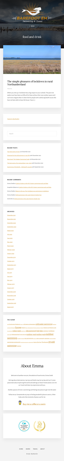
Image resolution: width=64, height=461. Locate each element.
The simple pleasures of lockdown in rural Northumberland (30, 83)
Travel (9, 88)
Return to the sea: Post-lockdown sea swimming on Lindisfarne (32, 191)
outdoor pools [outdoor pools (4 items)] (41, 334)
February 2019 (11, 284)
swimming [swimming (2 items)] (46, 338)
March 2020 (10, 246)
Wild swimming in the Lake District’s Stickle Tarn (29, 195)
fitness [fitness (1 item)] (26, 327)
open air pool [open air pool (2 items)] (23, 334)
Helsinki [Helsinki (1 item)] (42, 327)
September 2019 (11, 265)
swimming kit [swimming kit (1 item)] (30, 342)
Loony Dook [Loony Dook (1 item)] (9, 334)
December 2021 (11, 215)
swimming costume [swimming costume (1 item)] (24, 342)
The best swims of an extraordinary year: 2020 (19, 163)
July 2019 (9, 272)
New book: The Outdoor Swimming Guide (18, 159)
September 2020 (11, 226)
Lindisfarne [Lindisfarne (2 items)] (45, 331)
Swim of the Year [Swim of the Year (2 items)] (37, 342)
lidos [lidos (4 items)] (41, 331)
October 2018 (10, 299)
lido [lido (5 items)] (37, 331)
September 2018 (11, 303)
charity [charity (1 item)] (21, 324)
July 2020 (9, 234)
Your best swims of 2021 (13, 151)
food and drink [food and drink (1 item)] (30, 327)
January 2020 (10, 253)
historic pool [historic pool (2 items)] (47, 327)
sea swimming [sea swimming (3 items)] (28, 338)
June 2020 (9, 238)
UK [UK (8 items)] (49, 342)
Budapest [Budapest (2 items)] (17, 324)
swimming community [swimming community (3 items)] (14, 342)
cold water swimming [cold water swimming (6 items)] (44, 324)
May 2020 (9, 242)
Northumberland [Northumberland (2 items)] (16, 334)
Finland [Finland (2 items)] (23, 327)
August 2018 (10, 307)
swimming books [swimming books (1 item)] (53, 338)
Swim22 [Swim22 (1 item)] (34, 338)
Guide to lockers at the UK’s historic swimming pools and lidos (32, 183)
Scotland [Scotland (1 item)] (22, 338)
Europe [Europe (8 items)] (18, 327)
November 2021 (11, 219)
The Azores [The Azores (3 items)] (45, 342)
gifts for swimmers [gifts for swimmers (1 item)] (36, 327)
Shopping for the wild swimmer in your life (18, 155)
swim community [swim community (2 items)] (40, 338)
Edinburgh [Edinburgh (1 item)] (13, 327)
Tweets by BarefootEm (13, 119)
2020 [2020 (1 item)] (8, 324)
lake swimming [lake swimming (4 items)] (31, 331)
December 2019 (11, 257)
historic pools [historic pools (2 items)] (53, 327)
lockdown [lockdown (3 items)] (51, 331)
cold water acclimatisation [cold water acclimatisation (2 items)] (29, 324)
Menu (33, 26)
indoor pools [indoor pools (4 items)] (16, 331)
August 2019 (10, 269)
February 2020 (11, 249)
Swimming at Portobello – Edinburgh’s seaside (19, 167)
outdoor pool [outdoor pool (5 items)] (31, 334)
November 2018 (11, 295)
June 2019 (9, 276)
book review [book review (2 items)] (12, 324)
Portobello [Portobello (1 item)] (19, 338)
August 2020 (10, 230)
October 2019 (10, 261)
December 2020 (11, 223)
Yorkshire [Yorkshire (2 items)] (19, 346)
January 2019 (10, 288)
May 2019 (9, 280)
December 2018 (11, 291)
